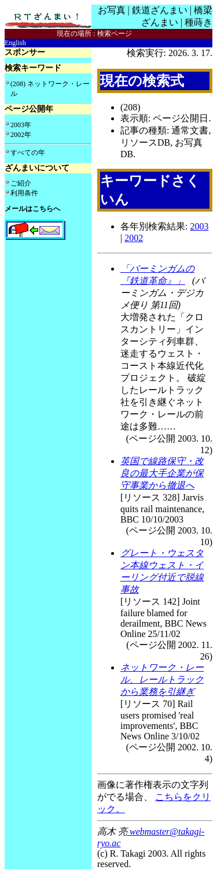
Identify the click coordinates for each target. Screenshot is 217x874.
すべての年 (27, 153)
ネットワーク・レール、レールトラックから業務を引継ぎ (162, 679)
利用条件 (24, 193)
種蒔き (198, 22)
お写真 (112, 10)
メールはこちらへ (32, 209)
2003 (199, 226)
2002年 (20, 135)
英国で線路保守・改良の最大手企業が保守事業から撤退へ (162, 473)
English (15, 43)
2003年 (20, 125)
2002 (133, 238)
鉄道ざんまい (159, 10)
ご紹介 (20, 183)
